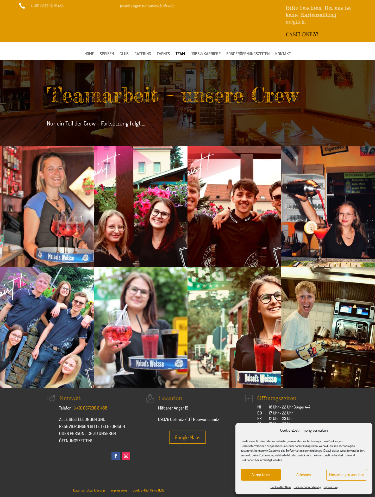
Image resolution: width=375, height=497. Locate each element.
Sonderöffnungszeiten (248, 54)
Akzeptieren (261, 474)
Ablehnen (303, 474)
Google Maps (187, 437)
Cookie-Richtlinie (281, 487)
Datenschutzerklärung (307, 487)
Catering (142, 54)
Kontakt (283, 54)
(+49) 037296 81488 (90, 408)
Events (163, 54)
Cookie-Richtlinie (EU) (148, 490)
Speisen (107, 54)
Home (89, 54)
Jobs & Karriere (206, 54)
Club (124, 54)
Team (180, 54)
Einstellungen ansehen (346, 474)
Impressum (331, 487)
